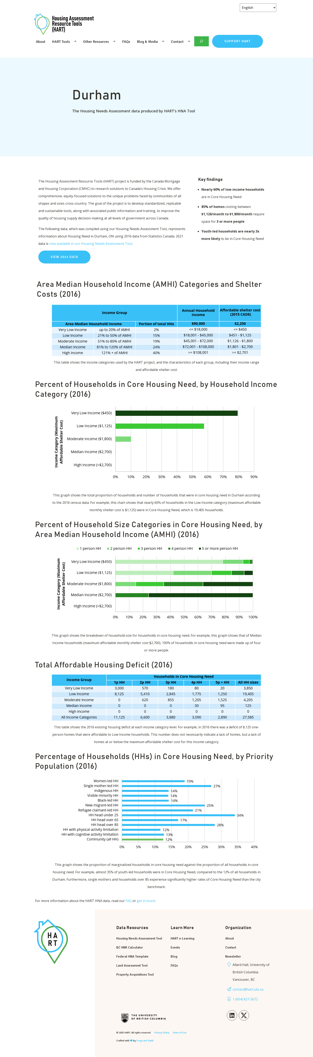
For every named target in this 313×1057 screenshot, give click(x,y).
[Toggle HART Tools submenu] (75, 41)
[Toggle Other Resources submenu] (114, 41)
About (40, 41)
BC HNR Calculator (129, 947)
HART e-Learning (182, 938)
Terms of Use (179, 1032)
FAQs (126, 41)
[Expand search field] (201, 41)
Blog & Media (147, 41)
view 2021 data (64, 257)
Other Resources (96, 41)
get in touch (146, 901)
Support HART (237, 41)
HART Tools (61, 41)
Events (175, 947)
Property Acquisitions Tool (135, 975)
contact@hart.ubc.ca (248, 989)
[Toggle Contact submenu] (189, 41)
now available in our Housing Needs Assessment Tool (90, 243)
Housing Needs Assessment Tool (139, 938)
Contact (177, 41)
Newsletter (233, 956)
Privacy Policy (161, 1032)
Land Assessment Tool (132, 966)
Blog (174, 956)
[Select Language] (258, 7)
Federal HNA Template (132, 956)
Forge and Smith (145, 1040)
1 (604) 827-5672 (245, 999)
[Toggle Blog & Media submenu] (163, 41)
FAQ (129, 901)
